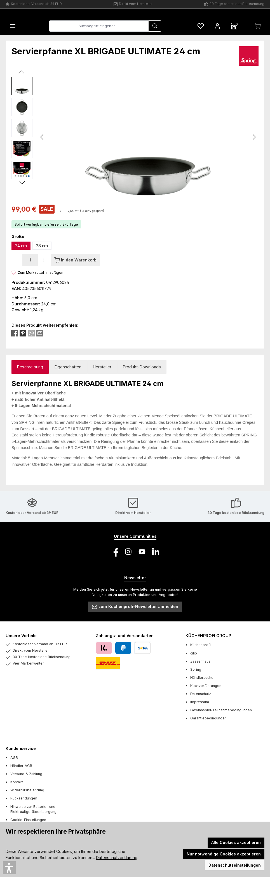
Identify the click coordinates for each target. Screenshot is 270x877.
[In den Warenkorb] (75, 260)
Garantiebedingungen (208, 718)
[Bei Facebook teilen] (14, 333)
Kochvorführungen (205, 686)
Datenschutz (200, 694)
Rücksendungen (23, 798)
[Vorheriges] (42, 137)
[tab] (30, 367)
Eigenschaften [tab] (68, 366)
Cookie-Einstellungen (28, 820)
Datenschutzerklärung (116, 857)
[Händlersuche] (234, 26)
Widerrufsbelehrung (27, 790)
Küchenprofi (200, 645)
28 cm (42, 246)
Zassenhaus (200, 661)
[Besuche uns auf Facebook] (114, 551)
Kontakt (16, 782)
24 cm (21, 246)
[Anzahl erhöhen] (43, 260)
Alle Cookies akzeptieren (236, 842)
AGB (14, 758)
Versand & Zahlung (26, 774)
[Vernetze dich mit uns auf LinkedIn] (155, 551)
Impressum (199, 702)
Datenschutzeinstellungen (234, 865)
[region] (135, 137)
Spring (195, 669)
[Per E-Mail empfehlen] (40, 333)
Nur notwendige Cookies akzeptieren (224, 854)
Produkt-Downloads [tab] (142, 366)
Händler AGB (21, 766)
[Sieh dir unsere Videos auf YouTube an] (142, 551)
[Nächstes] (254, 137)
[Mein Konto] (217, 26)
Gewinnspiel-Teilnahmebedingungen (221, 710)
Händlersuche (201, 677)
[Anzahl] (30, 260)
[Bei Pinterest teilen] (23, 333)
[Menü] (13, 26)
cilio (193, 653)
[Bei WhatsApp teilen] (31, 333)
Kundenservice (21, 748)
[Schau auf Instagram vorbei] (128, 551)
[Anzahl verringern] (16, 260)
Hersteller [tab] (102, 366)
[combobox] (99, 26)
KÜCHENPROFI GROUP (208, 635)
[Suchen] (154, 26)
